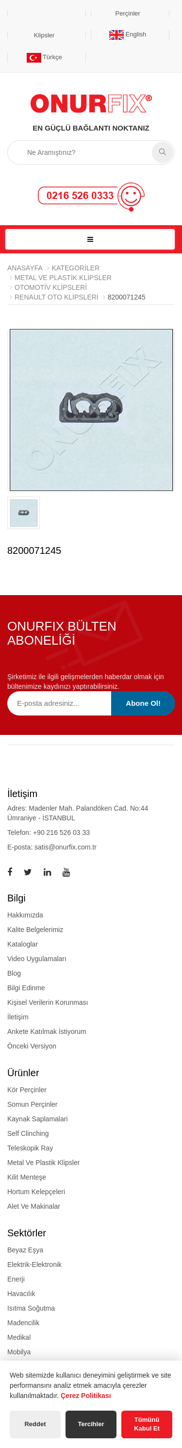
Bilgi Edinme (26, 988)
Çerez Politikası (86, 1395)
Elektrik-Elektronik (34, 1264)
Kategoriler (76, 268)
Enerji (16, 1279)
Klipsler (44, 35)
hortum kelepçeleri (36, 1192)
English (127, 34)
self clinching (28, 1133)
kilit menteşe (26, 1177)
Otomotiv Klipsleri (51, 287)
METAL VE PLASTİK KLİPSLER (63, 278)
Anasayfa (25, 268)
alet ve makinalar (33, 1206)
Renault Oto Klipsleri (57, 297)
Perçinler (128, 13)
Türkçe (44, 57)
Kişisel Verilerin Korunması (47, 1002)
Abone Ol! (143, 703)
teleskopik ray (30, 1148)
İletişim (18, 1017)
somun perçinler (32, 1104)
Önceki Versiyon (31, 1046)
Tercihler (91, 1424)
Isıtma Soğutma (31, 1308)
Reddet (35, 1424)
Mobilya (19, 1352)
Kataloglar (22, 944)
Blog (14, 973)
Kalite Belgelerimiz (35, 929)
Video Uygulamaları (36, 959)
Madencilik (23, 1323)
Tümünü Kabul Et (147, 1424)
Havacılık (21, 1294)
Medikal (19, 1337)
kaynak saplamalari (37, 1119)
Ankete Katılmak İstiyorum (46, 1031)
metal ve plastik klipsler (43, 1162)
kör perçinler (27, 1090)
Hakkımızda (25, 915)
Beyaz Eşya (25, 1250)
